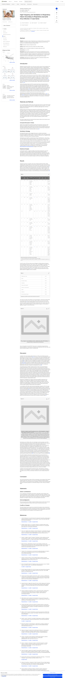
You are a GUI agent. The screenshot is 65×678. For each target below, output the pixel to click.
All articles (20, 1)
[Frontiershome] (4, 1)
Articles (18, 4)
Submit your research (28, 1)
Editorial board (29, 4)
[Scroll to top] (55, 675)
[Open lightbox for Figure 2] (35, 420)
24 (49, 453)
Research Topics (23, 4)
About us (10, 1)
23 (32, 453)
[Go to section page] (8, 15)
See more (33, 31)
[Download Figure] (47, 309)
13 (38, 128)
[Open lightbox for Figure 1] (35, 327)
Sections (13, 4)
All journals (15, 1)
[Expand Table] (49, 174)
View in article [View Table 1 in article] (12, 90)
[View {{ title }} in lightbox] (9, 57)
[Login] (61, 1)
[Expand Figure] (49, 309)
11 (22, 94)
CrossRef (30, 521)
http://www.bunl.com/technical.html (26, 146)
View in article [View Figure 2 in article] (12, 80)
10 (46, 93)
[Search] (57, 1)
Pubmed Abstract (24, 521)
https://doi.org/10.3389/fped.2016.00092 (30, 12)
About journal (35, 4)
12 (23, 94)
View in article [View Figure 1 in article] (12, 62)
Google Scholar (35, 521)
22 (28, 389)
